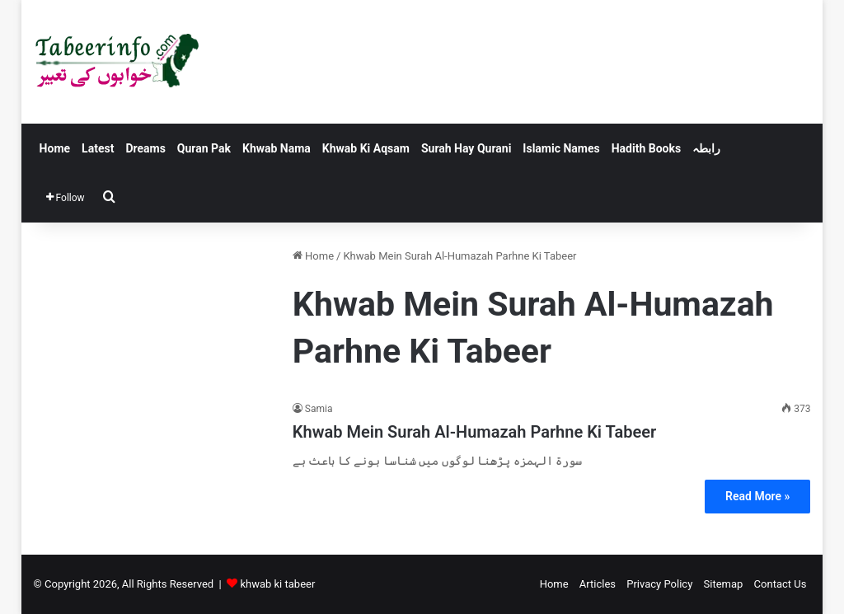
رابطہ (706, 148)
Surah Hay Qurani (466, 148)
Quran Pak (204, 148)
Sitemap (723, 584)
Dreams (145, 148)
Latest (98, 148)
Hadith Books (646, 148)
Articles (597, 584)
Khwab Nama (276, 148)
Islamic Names (561, 148)
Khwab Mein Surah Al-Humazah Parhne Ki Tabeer (474, 432)
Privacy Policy (659, 584)
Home (55, 148)
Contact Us (780, 584)
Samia (319, 409)
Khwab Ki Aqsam (366, 148)
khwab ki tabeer (277, 584)
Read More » (757, 496)
